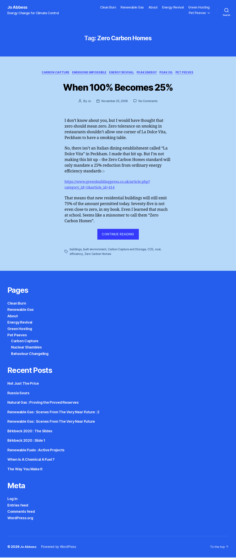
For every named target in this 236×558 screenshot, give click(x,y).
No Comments (148, 102)
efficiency (76, 254)
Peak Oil (169, 73)
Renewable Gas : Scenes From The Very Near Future (55, 422)
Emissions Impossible (87, 73)
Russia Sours (19, 393)
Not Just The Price (24, 384)
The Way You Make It (26, 469)
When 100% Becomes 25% (118, 87)
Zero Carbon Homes (98, 254)
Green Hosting (199, 7)
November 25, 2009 (114, 102)
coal (160, 250)
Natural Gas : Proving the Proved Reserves (46, 403)
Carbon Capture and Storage (128, 250)
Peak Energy (148, 73)
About (153, 7)
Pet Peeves (197, 13)
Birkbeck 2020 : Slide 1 (28, 441)
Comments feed (22, 512)
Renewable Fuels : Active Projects (38, 450)
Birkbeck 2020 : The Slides (32, 431)
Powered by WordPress (58, 548)
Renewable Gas (132, 7)
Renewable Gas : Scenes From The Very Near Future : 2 (57, 412)
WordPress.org (21, 518)
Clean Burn (108, 7)
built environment (95, 250)
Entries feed (18, 506)
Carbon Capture (53, 73)
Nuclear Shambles (28, 348)
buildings (76, 250)
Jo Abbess (18, 7)
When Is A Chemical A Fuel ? (33, 460)
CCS (152, 250)
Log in (12, 499)
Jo (88, 102)
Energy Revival (173, 7)
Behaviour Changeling (31, 354)
